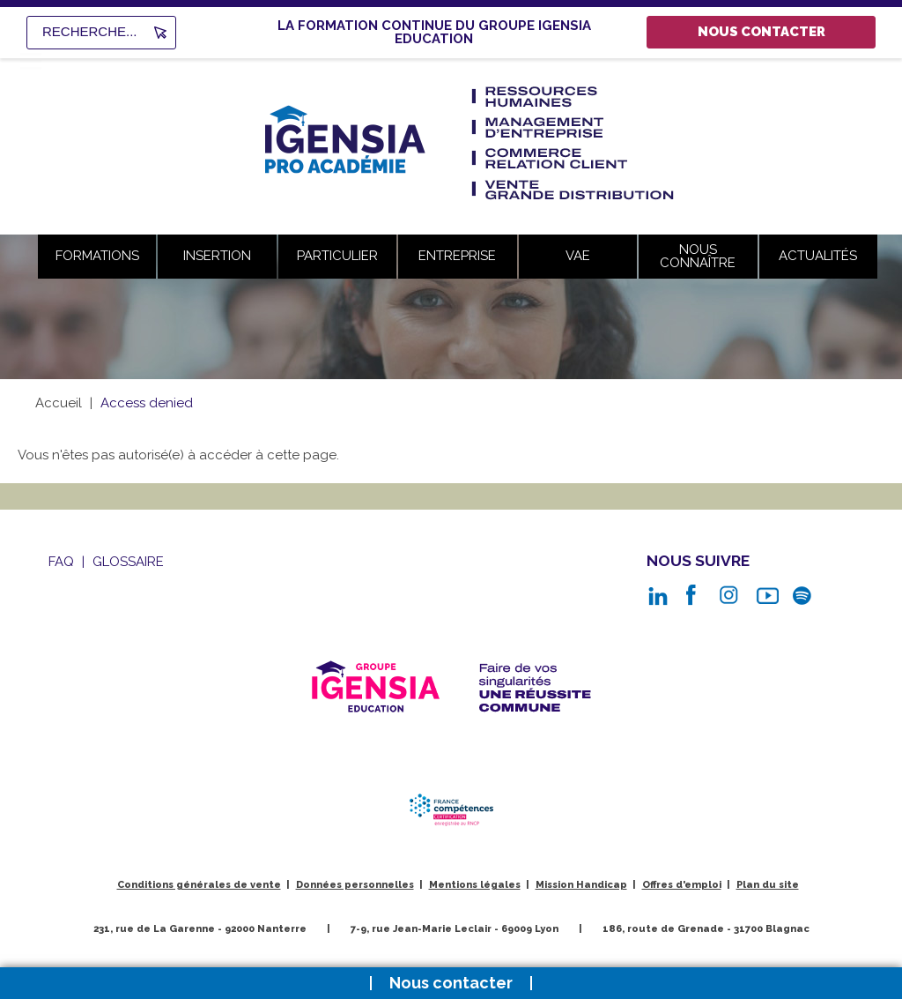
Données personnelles (355, 885)
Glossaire (128, 562)
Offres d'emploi (681, 885)
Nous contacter (761, 32)
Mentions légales (475, 885)
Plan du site (767, 885)
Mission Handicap (581, 885)
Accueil (58, 403)
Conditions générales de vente (199, 885)
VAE (578, 256)
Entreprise (457, 256)
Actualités (818, 256)
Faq (61, 562)
